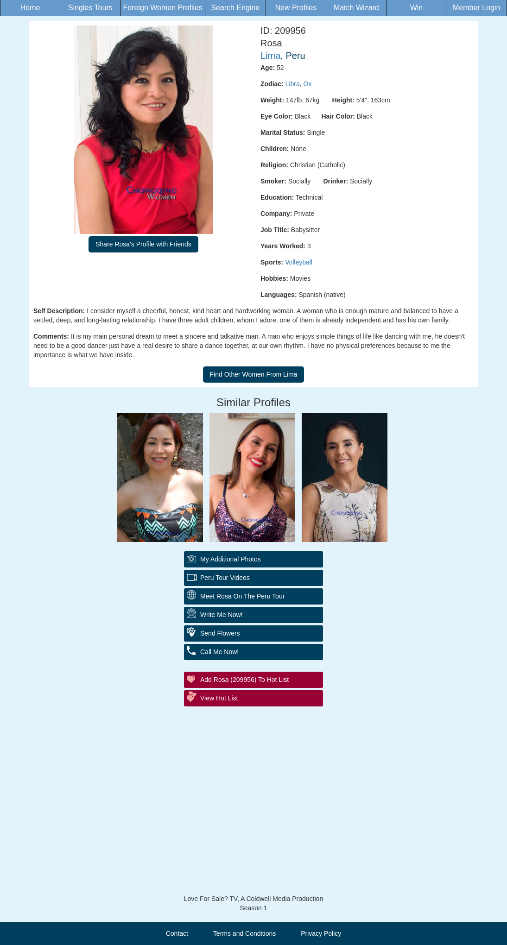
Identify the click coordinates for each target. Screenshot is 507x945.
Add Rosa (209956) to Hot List (244, 679)
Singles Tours (90, 8)
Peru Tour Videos (225, 577)
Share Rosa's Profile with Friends (143, 244)
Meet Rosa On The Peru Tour (242, 596)
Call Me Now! (219, 651)
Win (416, 8)
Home (30, 8)
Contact (177, 933)
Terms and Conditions (244, 933)
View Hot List (219, 698)
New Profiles (296, 8)
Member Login (476, 8)
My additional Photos (230, 559)
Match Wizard (356, 8)
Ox (308, 84)
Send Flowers (220, 633)
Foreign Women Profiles (163, 8)
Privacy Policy (321, 933)
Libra (292, 84)
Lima (270, 55)
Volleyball (298, 262)
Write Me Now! (221, 614)
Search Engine (235, 8)
